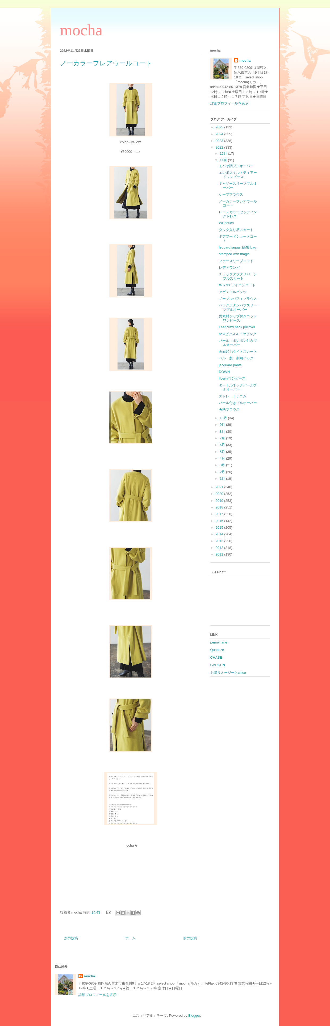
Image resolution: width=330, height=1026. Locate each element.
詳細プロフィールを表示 (229, 103)
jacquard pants (230, 365)
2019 (220, 501)
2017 (220, 514)
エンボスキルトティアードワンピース (238, 175)
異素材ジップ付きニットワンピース (238, 318)
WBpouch (226, 223)
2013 (220, 541)
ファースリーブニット (236, 261)
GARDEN (217, 665)
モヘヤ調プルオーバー (236, 166)
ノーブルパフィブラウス (238, 299)
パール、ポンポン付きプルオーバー (238, 343)
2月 (223, 472)
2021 (220, 487)
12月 (224, 153)
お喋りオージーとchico (228, 673)
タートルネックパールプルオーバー (238, 387)
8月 (223, 432)
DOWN (224, 372)
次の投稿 (71, 938)
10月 (224, 418)
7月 (223, 438)
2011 (220, 554)
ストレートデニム (233, 396)
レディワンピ (229, 268)
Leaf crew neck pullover (237, 327)
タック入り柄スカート (236, 230)
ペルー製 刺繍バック (236, 358)
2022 (220, 147)
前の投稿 (190, 938)
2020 (220, 494)
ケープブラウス (231, 194)
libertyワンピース (232, 378)
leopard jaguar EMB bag (237, 247)
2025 (220, 127)
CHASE (216, 657)
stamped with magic (234, 254)
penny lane (218, 642)
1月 (223, 479)
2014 (220, 534)
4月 (223, 458)
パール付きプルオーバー (238, 403)
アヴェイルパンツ (233, 292)
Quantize (217, 650)
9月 (223, 425)
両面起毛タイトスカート (238, 352)
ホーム (130, 938)
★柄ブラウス (229, 409)
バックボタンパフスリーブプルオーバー (238, 307)
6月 (223, 445)
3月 (223, 465)
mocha (81, 30)
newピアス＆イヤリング (237, 334)
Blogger (194, 1015)
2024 (220, 134)
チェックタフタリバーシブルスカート (238, 276)
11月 (224, 160)
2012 (220, 548)
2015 (220, 527)
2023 (220, 141)
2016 (220, 521)
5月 (223, 452)
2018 (220, 507)
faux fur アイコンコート (237, 285)
